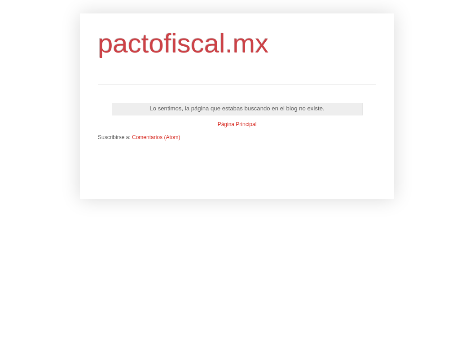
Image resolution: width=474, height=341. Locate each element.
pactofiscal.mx (183, 43)
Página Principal (237, 124)
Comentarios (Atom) (156, 137)
